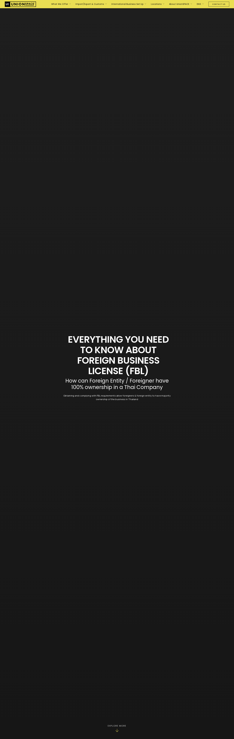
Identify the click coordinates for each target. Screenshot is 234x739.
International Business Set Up (127, 4)
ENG (199, 4)
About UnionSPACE (179, 4)
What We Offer (59, 4)
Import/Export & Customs (90, 4)
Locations (156, 4)
